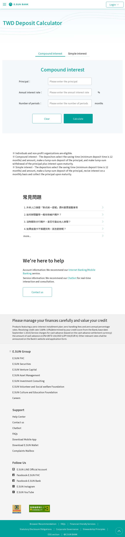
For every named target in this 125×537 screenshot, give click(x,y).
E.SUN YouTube (23, 492)
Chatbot (72, 278)
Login (113, 4)
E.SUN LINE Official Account (29, 469)
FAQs (15, 433)
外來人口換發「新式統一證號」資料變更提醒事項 (52, 207)
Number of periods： (30, 103)
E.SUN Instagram (23, 486)
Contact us (37, 292)
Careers (16, 398)
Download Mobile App (24, 439)
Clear (47, 118)
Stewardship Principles (94, 529)
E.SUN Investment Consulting (28, 381)
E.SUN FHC (18, 358)
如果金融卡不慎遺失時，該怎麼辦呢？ (46, 229)
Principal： (25, 81)
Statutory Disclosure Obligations (36, 529)
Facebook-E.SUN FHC (26, 475)
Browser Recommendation (43, 523)
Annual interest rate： (31, 92)
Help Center (18, 416)
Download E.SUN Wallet (25, 445)
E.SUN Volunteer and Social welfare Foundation (38, 386)
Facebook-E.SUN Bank (26, 480)
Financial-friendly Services (82, 523)
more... (27, 236)
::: (10, 351)
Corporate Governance (67, 529)
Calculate (78, 118)
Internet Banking (78, 269)
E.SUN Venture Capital (24, 369)
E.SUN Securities (21, 364)
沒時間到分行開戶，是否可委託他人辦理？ (48, 221)
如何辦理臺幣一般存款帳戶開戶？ (43, 214)
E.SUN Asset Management (26, 375)
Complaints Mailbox (23, 450)
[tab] (50, 54)
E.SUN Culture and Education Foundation (34, 392)
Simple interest (77, 53)
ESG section (53, 534)
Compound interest (50, 53)
